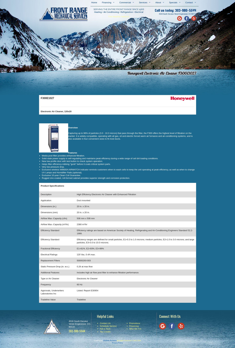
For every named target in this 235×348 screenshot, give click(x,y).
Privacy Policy (117, 343)
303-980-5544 (185, 10)
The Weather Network (118, 16)
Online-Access (109, 340)
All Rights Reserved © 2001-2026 (129, 341)
